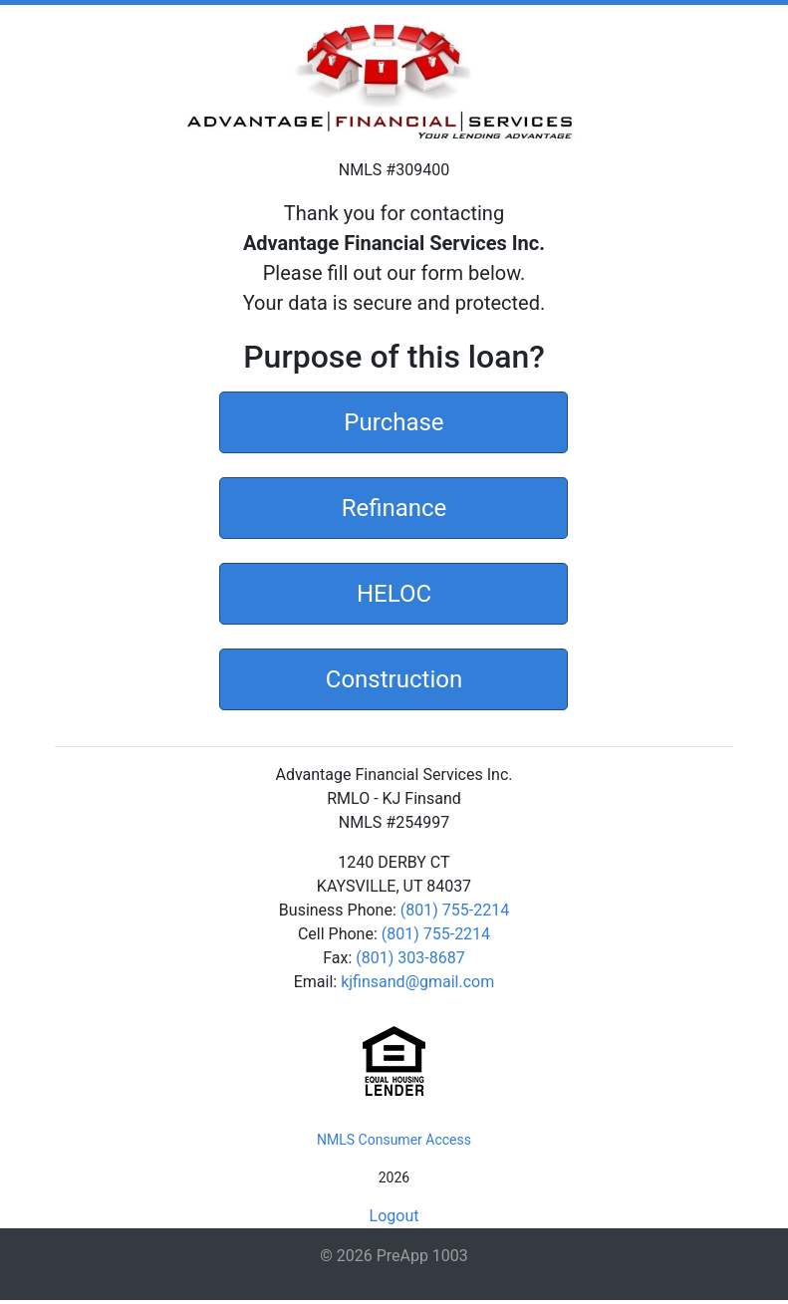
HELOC (394, 592)
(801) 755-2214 (454, 910)
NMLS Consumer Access (394, 1140)
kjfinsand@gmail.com (417, 981)
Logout (394, 1215)
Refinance (394, 506)
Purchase (393, 420)
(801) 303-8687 (410, 957)
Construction (394, 677)
